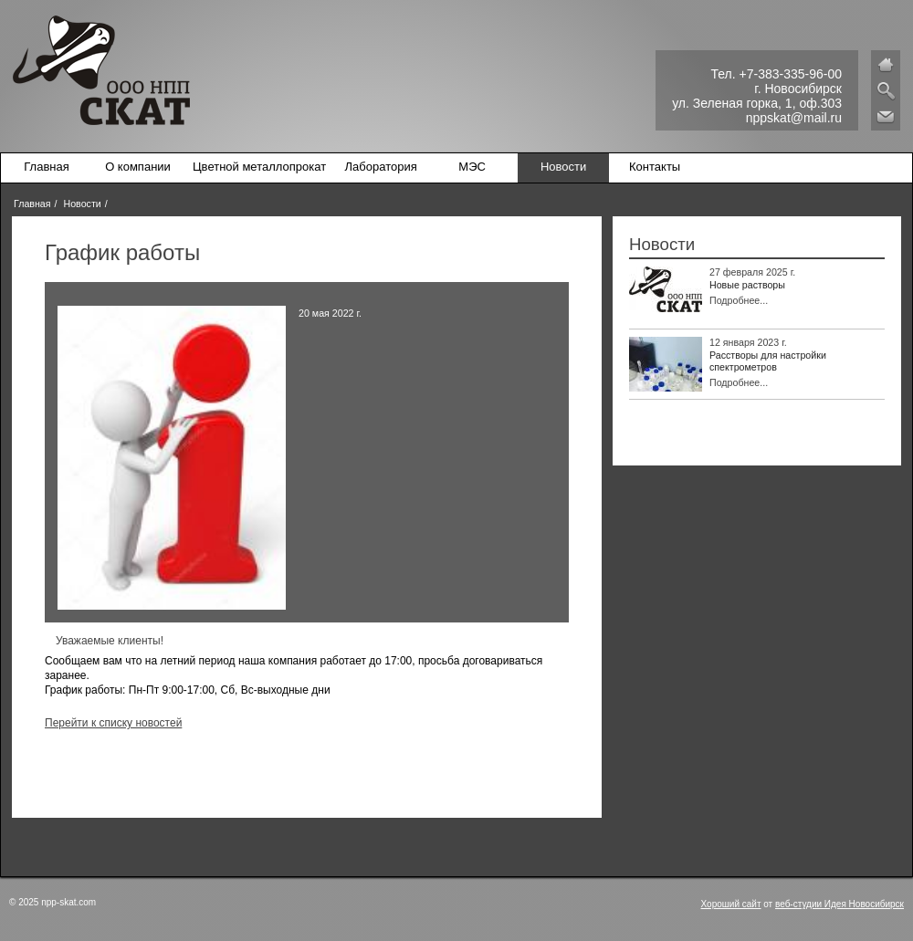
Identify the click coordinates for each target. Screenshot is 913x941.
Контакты (654, 166)
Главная (46, 166)
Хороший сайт (731, 904)
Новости (563, 166)
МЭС (472, 166)
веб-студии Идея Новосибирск (839, 904)
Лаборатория (381, 166)
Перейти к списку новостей (113, 722)
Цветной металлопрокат (259, 166)
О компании (138, 166)
